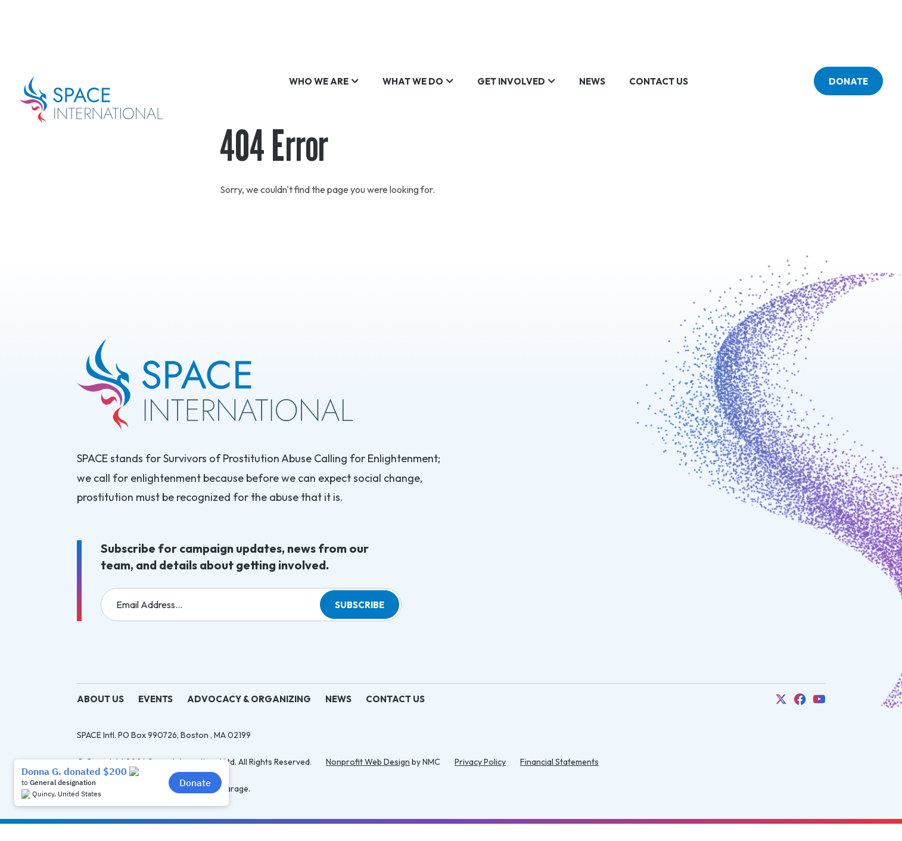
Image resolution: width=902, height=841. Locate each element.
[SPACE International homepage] (91, 100)
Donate (848, 100)
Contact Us (395, 699)
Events (155, 699)
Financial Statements (559, 761)
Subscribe (359, 604)
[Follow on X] (781, 699)
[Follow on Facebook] (800, 699)
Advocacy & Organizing (249, 699)
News (338, 699)
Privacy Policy (480, 761)
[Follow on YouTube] (819, 699)
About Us (100, 699)
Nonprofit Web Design (368, 761)
